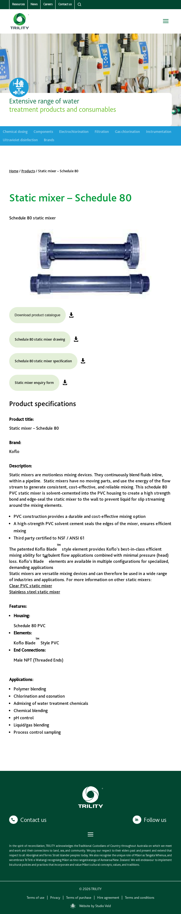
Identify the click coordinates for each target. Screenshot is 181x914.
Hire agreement (108, 898)
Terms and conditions (139, 898)
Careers (47, 4)
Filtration (102, 132)
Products (28, 171)
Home (13, 171)
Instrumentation (158, 132)
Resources (18, 4)
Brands (49, 140)
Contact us (65, 4)
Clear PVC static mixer (30, 585)
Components (43, 132)
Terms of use (35, 898)
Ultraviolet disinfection (20, 140)
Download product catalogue (38, 315)
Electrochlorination (74, 132)
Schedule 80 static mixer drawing (40, 339)
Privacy (55, 898)
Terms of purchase (78, 898)
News (34, 4)
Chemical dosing (15, 132)
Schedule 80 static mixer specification (43, 361)
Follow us (155, 819)
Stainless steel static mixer (34, 591)
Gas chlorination (127, 132)
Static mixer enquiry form (34, 383)
